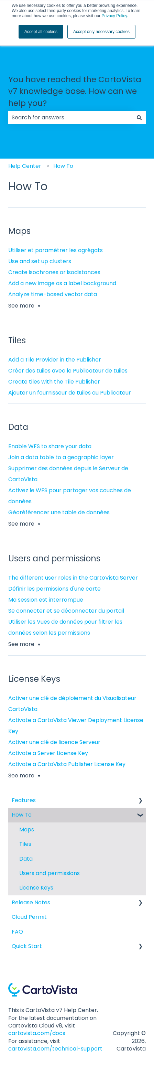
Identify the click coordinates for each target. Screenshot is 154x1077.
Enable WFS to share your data (49, 446)
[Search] (139, 117)
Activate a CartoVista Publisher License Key (66, 764)
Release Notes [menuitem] (31, 902)
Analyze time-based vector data (52, 294)
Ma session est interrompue (45, 600)
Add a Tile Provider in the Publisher (54, 360)
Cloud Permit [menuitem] (29, 917)
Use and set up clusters (39, 261)
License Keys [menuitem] (36, 888)
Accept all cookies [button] (40, 31)
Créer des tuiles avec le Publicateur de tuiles (68, 371)
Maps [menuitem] (26, 829)
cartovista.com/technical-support (55, 1049)
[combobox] (70, 117)
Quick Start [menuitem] (27, 946)
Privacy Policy (114, 15)
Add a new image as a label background (62, 283)
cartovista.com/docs (36, 1033)
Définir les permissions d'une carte (54, 589)
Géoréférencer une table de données (59, 512)
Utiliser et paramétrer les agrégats (55, 250)
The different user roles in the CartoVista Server (73, 578)
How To (63, 166)
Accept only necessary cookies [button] (101, 31)
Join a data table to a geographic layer (61, 457)
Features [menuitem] (24, 800)
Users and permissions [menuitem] (49, 873)
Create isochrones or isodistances (54, 272)
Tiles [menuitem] (25, 844)
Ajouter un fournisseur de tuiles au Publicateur (69, 393)
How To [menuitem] (22, 815)
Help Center (24, 166)
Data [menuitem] (26, 859)
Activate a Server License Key (48, 753)
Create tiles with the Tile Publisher (54, 382)
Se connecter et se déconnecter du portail (66, 611)
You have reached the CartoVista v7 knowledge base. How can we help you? (74, 91)
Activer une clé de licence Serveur (54, 742)
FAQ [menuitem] (17, 932)
